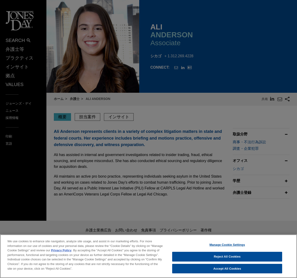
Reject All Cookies (227, 260)
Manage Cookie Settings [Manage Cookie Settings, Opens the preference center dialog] (227, 248)
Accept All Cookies (227, 272)
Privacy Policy (61, 253)
